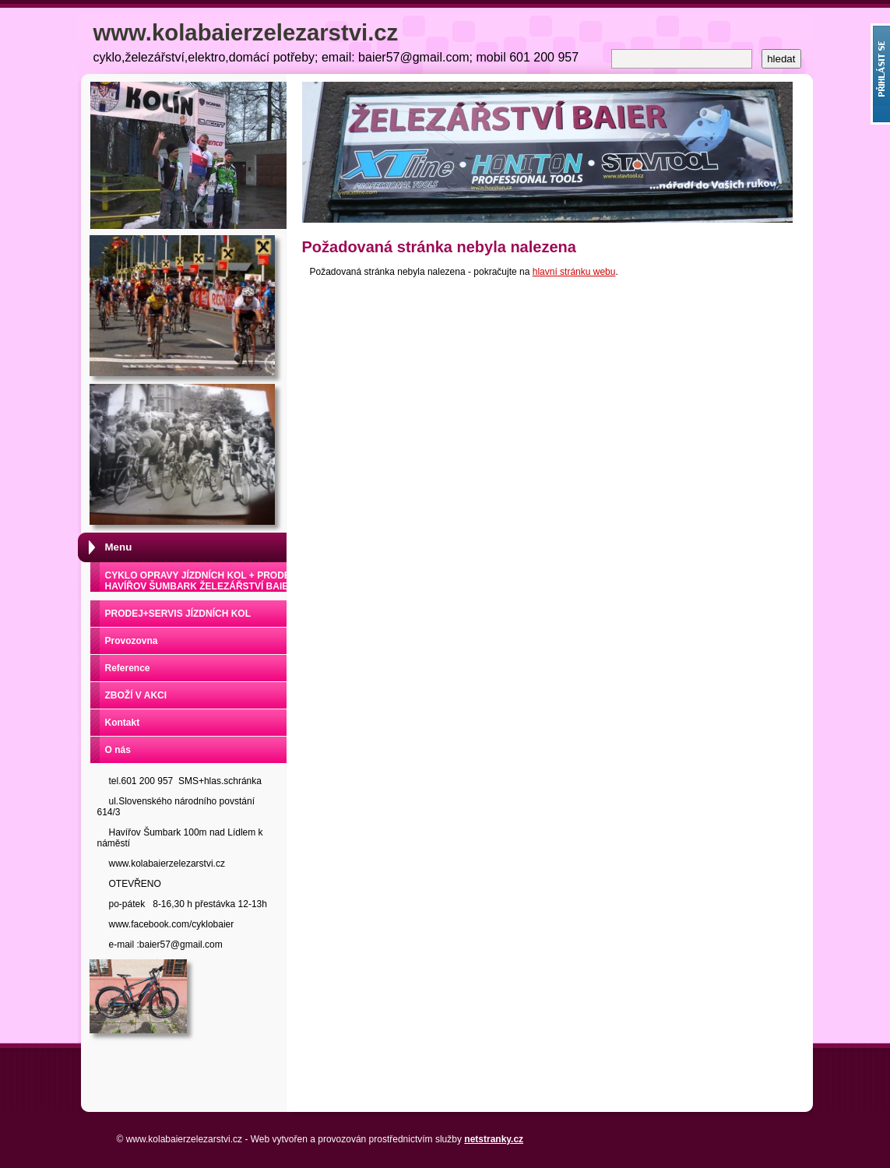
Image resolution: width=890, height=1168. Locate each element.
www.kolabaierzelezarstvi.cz (246, 32)
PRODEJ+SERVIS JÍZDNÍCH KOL (178, 613)
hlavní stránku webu (574, 271)
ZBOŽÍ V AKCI (136, 695)
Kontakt (122, 722)
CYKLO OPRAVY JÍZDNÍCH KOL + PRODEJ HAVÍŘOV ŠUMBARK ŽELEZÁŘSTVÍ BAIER (200, 581)
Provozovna (131, 640)
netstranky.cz (493, 1139)
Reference (127, 668)
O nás (118, 749)
